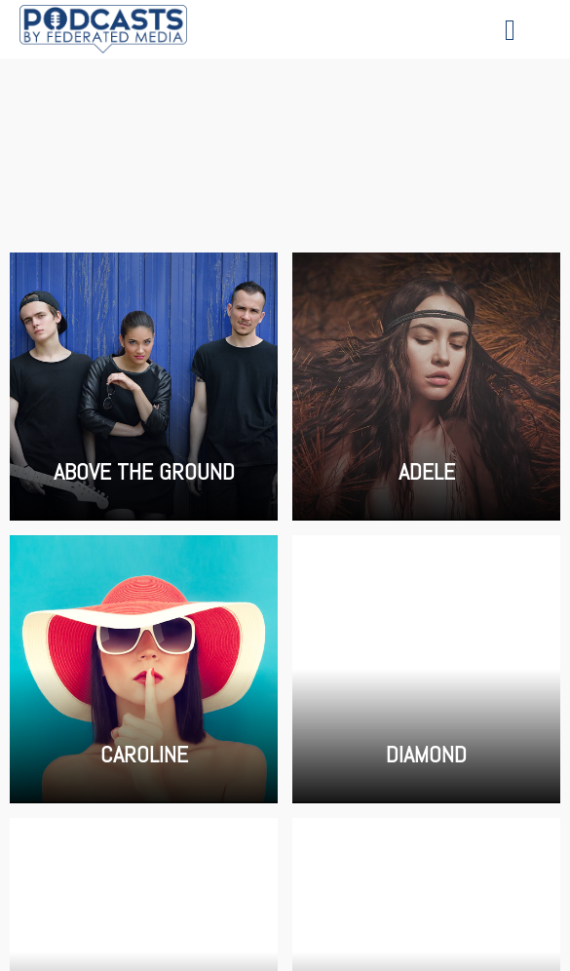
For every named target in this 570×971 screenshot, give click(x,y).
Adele (426, 386)
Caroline (144, 669)
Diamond (426, 669)
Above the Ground (144, 386)
